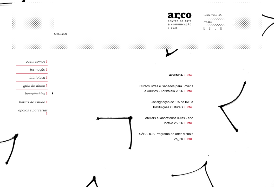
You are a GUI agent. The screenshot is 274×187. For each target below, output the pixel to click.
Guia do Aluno (34, 85)
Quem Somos (35, 61)
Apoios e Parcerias (33, 110)
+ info (188, 75)
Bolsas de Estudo (32, 102)
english (60, 34)
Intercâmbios (35, 93)
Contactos (213, 15)
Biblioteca (37, 77)
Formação (38, 69)
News (208, 22)
